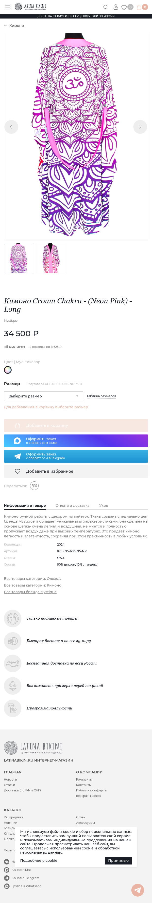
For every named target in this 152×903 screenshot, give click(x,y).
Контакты (83, 785)
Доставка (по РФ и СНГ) (22, 790)
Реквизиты (84, 779)
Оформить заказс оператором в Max (41, 441)
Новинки (10, 822)
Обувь (80, 817)
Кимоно (16, 26)
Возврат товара (88, 796)
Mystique (10, 320)
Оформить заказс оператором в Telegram (45, 456)
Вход (117, 7)
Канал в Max (22, 870)
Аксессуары (85, 822)
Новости (10, 779)
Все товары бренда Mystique (30, 592)
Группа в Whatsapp (27, 886)
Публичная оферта (91, 790)
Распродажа (13, 817)
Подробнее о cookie (38, 860)
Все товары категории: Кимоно (32, 585)
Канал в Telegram (25, 878)
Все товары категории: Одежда (32, 579)
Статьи (9, 785)
